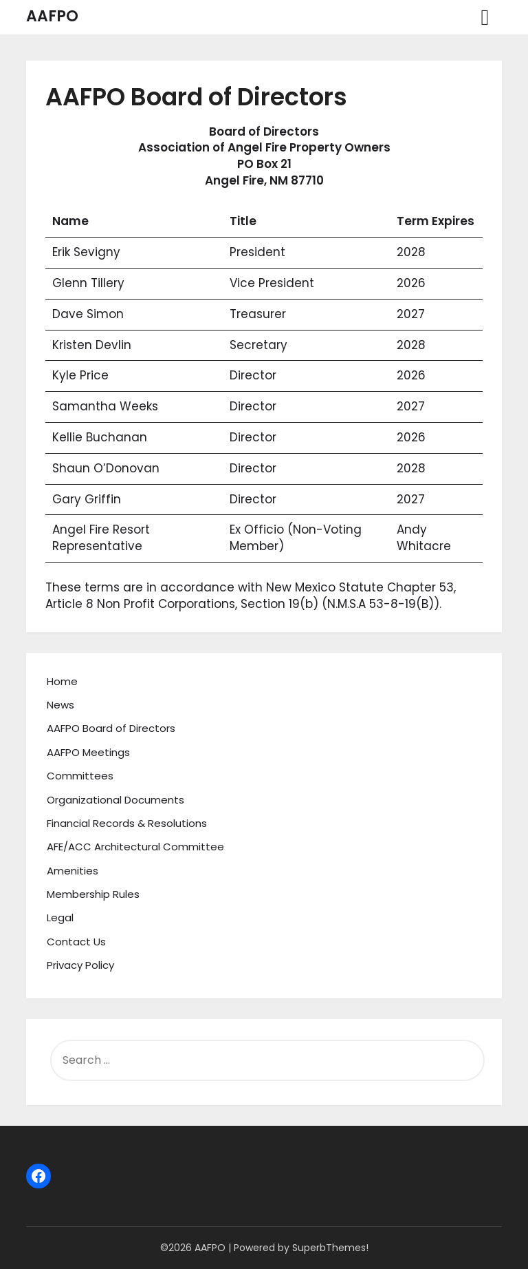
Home (62, 681)
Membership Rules (93, 894)
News (60, 705)
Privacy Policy (80, 965)
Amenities (72, 870)
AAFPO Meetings (88, 752)
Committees (80, 775)
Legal (60, 917)
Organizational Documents (115, 800)
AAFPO (52, 16)
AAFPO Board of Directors (111, 728)
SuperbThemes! (330, 1248)
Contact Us (76, 941)
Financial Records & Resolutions (127, 823)
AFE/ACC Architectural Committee (135, 846)
